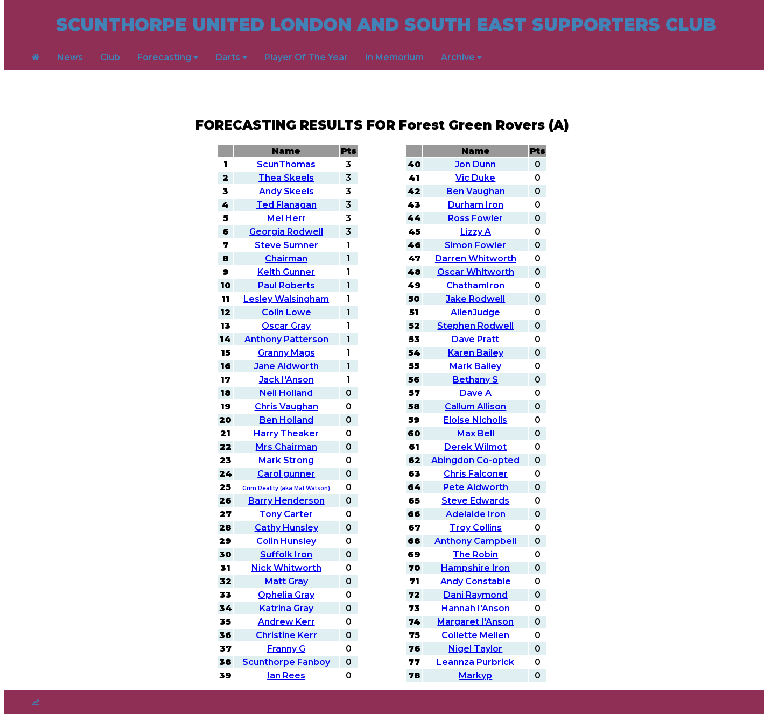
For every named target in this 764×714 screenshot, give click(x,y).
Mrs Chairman (286, 447)
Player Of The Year (306, 57)
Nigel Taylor (475, 649)
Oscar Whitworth (475, 272)
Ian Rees (286, 675)
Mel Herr (286, 218)
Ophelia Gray (286, 595)
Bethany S (475, 379)
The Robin (475, 554)
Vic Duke (475, 178)
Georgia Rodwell (286, 232)
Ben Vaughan (475, 191)
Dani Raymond (476, 595)
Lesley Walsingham (286, 299)
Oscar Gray (286, 326)
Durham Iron (475, 205)
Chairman (286, 258)
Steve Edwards (475, 501)
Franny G (286, 649)
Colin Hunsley (286, 541)
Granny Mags (286, 353)
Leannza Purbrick (475, 662)
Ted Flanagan (286, 205)
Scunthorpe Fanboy (286, 662)
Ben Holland (286, 420)
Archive (461, 57)
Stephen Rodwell (475, 326)
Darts (231, 57)
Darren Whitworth (475, 258)
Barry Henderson (286, 501)
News (70, 57)
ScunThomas (286, 164)
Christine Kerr (286, 635)
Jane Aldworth (286, 366)
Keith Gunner (286, 272)
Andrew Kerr (286, 622)
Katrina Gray (286, 608)
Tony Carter (286, 514)
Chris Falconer (476, 474)
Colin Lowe (286, 312)
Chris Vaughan (286, 406)
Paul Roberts (286, 285)
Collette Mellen (475, 635)
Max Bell (475, 433)
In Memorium (394, 57)
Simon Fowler (475, 245)
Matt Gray (286, 581)
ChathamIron (475, 285)
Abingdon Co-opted (475, 460)
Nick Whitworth (286, 568)
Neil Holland (286, 393)
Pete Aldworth (475, 487)
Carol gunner (286, 474)
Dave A (476, 393)
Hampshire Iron (475, 568)
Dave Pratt (475, 339)
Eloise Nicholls (475, 420)
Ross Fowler (475, 218)
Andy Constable (475, 581)
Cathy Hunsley (286, 527)
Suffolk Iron (286, 554)
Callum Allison (475, 406)
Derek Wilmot (475, 447)
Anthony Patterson (286, 339)
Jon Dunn (475, 164)
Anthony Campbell (475, 541)
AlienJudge (475, 312)
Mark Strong (286, 460)
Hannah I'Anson (475, 608)
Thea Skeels (286, 178)
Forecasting (167, 57)
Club (110, 57)
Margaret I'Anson (475, 622)
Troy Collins (476, 527)
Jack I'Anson (286, 379)
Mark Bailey (475, 366)
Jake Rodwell (475, 299)
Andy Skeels (286, 191)
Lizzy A (475, 232)
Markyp (475, 675)
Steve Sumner (286, 245)
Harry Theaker (286, 433)
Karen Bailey (475, 353)
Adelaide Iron (476, 514)
